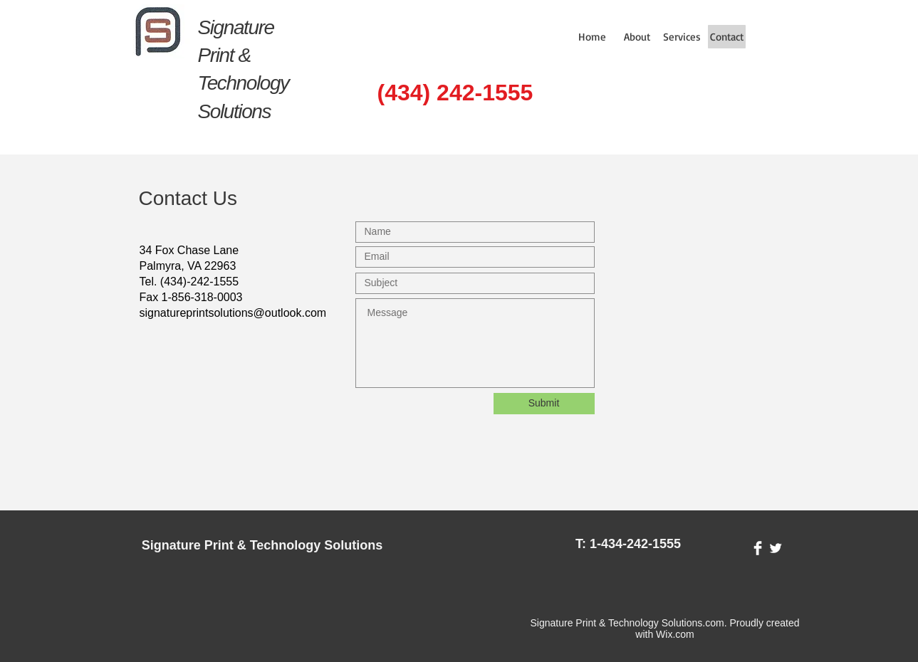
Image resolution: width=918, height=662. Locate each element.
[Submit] (544, 403)
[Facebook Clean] (758, 548)
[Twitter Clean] (775, 548)
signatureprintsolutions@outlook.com (233, 313)
